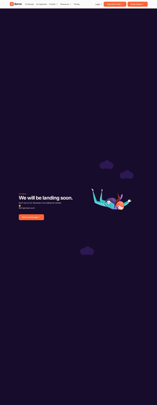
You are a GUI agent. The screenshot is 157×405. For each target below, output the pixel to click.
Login (98, 4)
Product (53, 4)
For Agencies (41, 4)
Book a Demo (138, 4)
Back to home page (31, 217)
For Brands (29, 4)
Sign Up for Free (115, 4)
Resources (65, 4)
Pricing (76, 4)
